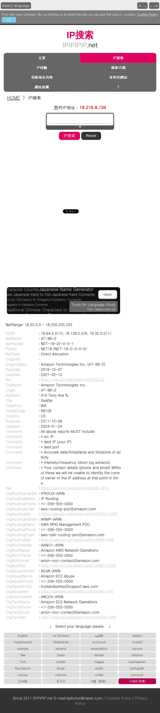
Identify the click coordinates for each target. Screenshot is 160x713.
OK (9, 19)
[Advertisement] (80, 173)
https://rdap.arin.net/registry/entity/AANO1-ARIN (78, 565)
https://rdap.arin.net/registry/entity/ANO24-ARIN (78, 617)
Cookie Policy (147, 14)
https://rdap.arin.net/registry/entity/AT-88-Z (75, 488)
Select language (16, 5)
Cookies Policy (118, 698)
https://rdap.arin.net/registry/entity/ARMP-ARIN (77, 539)
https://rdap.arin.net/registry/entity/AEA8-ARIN (77, 591)
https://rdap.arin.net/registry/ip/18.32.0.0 (72, 379)
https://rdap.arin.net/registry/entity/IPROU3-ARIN (79, 513)
